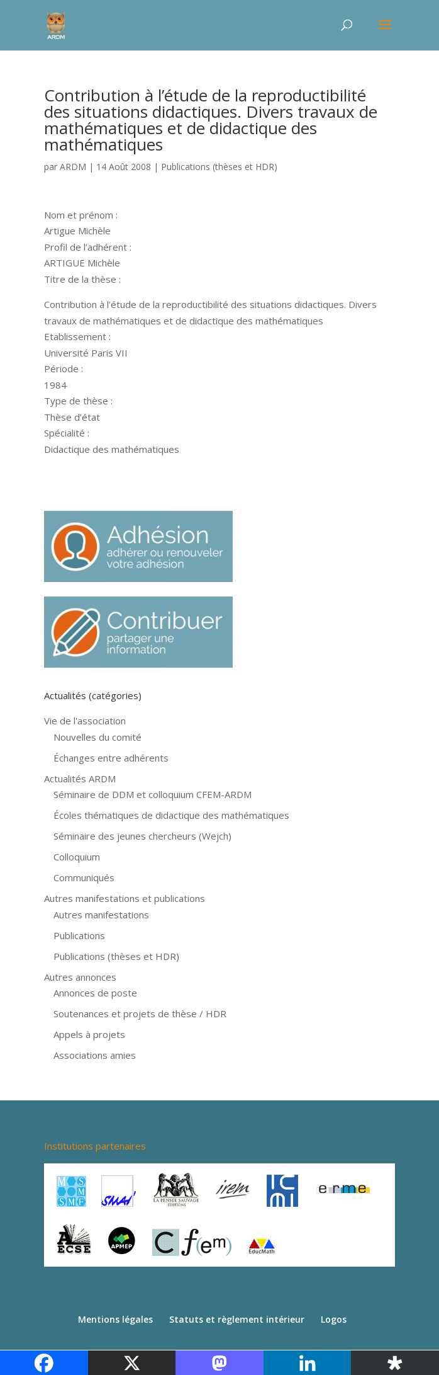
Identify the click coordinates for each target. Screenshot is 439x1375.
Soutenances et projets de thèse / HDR (139, 1013)
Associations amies (94, 1055)
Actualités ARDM (80, 778)
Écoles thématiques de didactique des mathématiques (171, 815)
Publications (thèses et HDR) (219, 167)
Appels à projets (89, 1034)
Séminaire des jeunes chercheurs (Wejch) (142, 836)
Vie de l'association (85, 720)
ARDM (73, 167)
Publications (79, 935)
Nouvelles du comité (97, 737)
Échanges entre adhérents (111, 757)
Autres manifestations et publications (124, 898)
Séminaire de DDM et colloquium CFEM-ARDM (152, 794)
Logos (334, 1319)
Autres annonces (80, 977)
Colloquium (76, 856)
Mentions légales (115, 1319)
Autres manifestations (101, 914)
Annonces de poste (95, 992)
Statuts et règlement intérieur (236, 1319)
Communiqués (83, 877)
